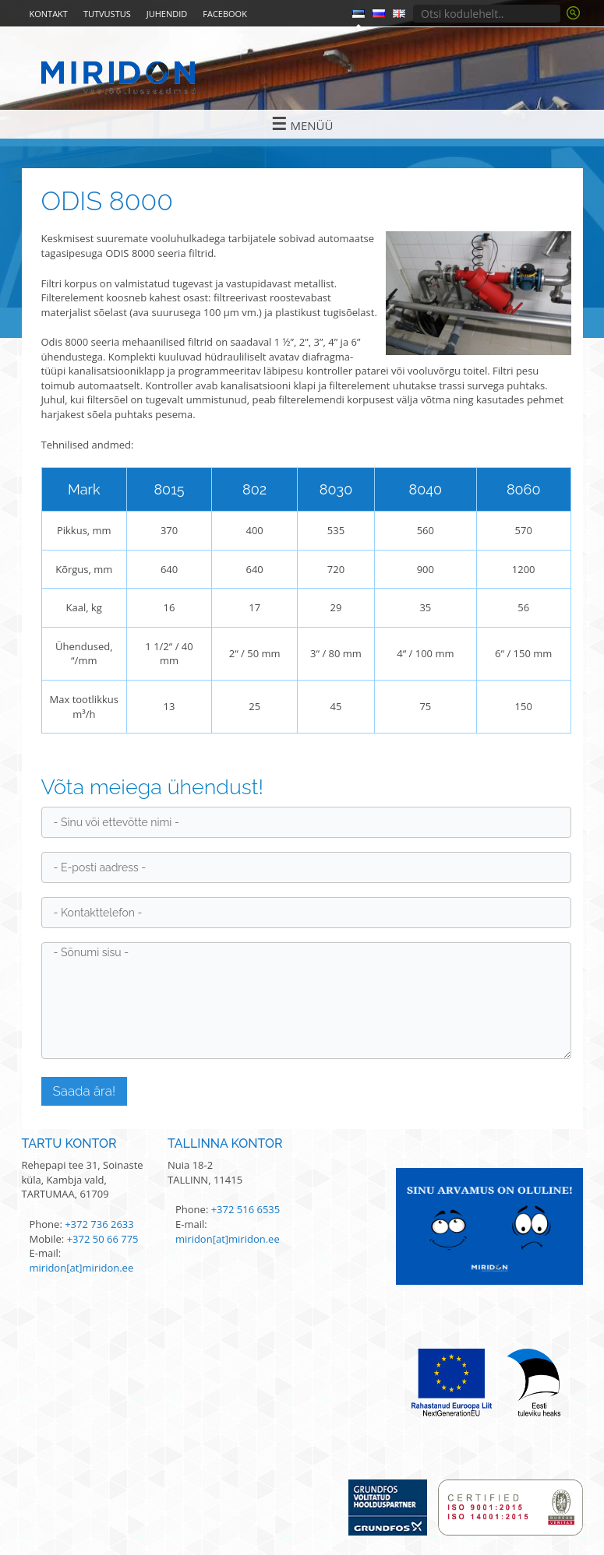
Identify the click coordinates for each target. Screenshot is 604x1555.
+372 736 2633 (99, 1224)
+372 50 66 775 (103, 1239)
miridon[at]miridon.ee (82, 1268)
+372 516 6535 (246, 1209)
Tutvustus (107, 13)
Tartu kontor (69, 1143)
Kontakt (49, 13)
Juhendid (167, 13)
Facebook (225, 13)
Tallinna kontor (225, 1143)
